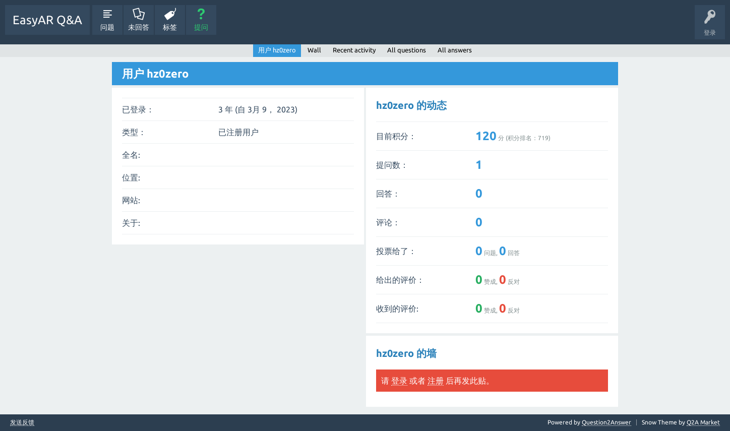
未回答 (138, 27)
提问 (201, 27)
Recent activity (354, 49)
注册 (436, 380)
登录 (399, 380)
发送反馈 (22, 422)
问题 (107, 27)
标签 (170, 27)
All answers (455, 49)
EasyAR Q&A (47, 20)
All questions (406, 49)
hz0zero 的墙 (406, 353)
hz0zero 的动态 (411, 105)
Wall (314, 49)
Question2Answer (606, 422)
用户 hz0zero (277, 49)
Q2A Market (703, 422)
